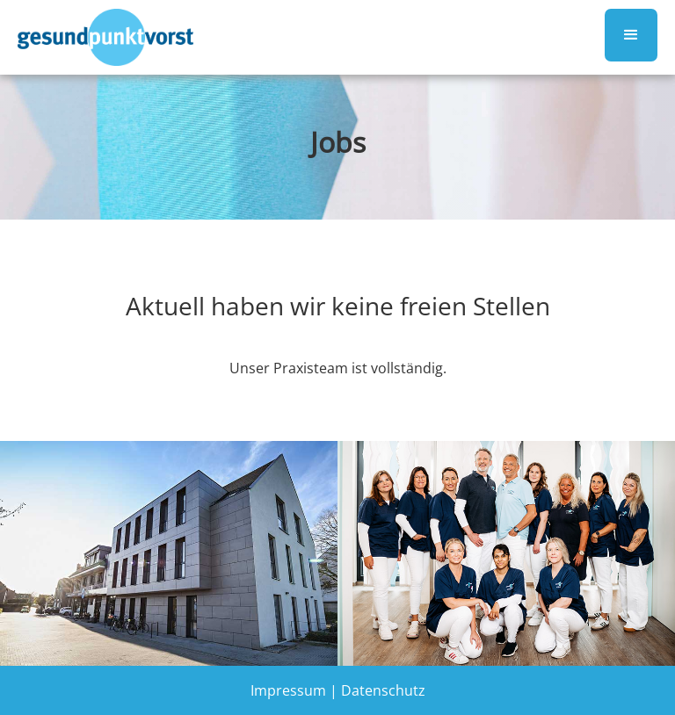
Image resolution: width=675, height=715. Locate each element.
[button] (631, 35)
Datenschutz (383, 690)
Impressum (288, 690)
